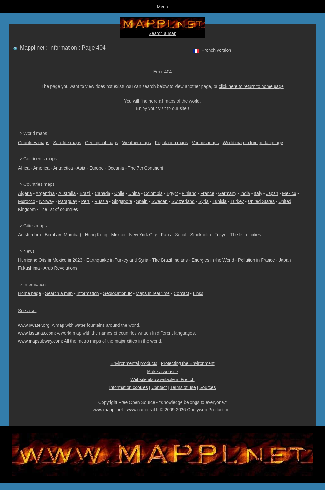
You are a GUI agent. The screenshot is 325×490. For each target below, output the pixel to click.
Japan (272, 193)
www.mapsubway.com (40, 341)
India (245, 193)
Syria (203, 201)
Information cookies (128, 387)
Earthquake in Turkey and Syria (117, 260)
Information (87, 293)
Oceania (116, 168)
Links (198, 293)
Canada (102, 193)
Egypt (172, 193)
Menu (162, 6)
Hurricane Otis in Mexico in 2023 (50, 260)
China (134, 193)
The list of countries (58, 209)
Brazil (85, 193)
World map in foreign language (253, 142)
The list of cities (245, 234)
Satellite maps (67, 142)
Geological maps (101, 142)
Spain (142, 201)
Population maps (171, 142)
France (207, 193)
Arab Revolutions (60, 268)
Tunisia (219, 201)
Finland (189, 193)
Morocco (26, 201)
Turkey (237, 201)
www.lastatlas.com (36, 333)
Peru (85, 201)
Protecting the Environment (188, 363)
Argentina (45, 193)
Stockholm (200, 234)
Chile (119, 193)
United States (261, 201)
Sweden (159, 201)
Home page (29, 293)
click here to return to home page (251, 86)
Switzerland (182, 201)
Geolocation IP (117, 293)
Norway (46, 201)
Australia (67, 193)
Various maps (205, 142)
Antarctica (63, 168)
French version (216, 50)
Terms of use (183, 387)
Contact (181, 293)
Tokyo (221, 234)
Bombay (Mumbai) (63, 234)
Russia (101, 201)
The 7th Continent (145, 168)
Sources (207, 387)
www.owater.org (34, 325)
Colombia (153, 193)
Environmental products (133, 363)
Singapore (122, 201)
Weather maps (136, 142)
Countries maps (33, 142)
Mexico (289, 193)
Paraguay (67, 201)
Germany (227, 193)
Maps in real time (153, 293)
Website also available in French (162, 379)
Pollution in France (256, 260)
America (41, 168)
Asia (80, 168)
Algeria (25, 193)
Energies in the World (213, 260)
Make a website (162, 371)
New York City (143, 234)
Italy (258, 193)
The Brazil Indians (170, 260)
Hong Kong (96, 234)
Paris (166, 234)
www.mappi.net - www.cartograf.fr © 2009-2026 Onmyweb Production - (162, 409)
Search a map (162, 33)
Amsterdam (29, 234)
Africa (24, 168)
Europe (96, 168)
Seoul (180, 234)
